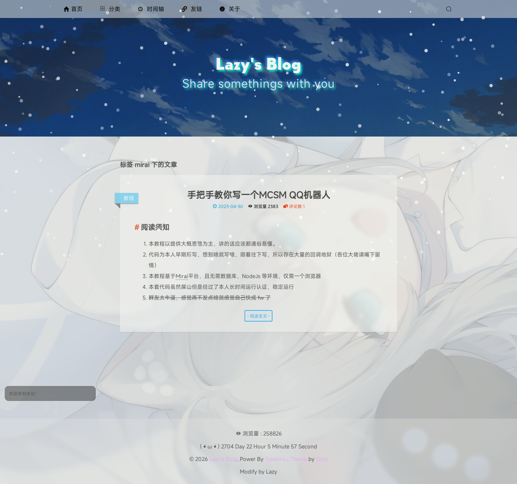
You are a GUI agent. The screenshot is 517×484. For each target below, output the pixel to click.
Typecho (275, 458)
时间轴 (151, 9)
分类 (110, 9)
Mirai (182, 276)
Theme (298, 458)
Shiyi (322, 458)
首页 (73, 9)
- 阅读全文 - (258, 316)
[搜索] (450, 9)
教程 (129, 198)
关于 (229, 9)
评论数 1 (294, 206)
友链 (191, 9)
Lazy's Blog (223, 458)
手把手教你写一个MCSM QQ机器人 (258, 195)
